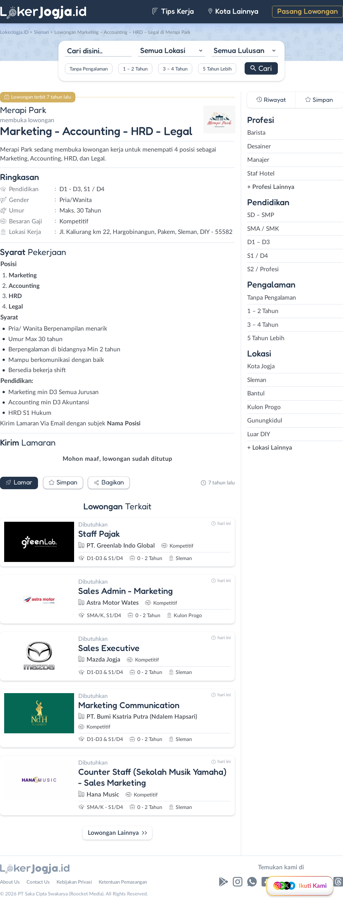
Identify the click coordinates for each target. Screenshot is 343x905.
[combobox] (171, 51)
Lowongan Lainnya (113, 833)
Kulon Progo (264, 407)
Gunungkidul (264, 421)
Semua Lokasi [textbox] (162, 50)
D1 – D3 (258, 242)
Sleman (256, 380)
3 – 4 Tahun (175, 68)
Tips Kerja (173, 11)
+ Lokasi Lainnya (269, 448)
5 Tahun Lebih (217, 68)
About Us (10, 882)
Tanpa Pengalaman (89, 68)
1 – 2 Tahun (135, 68)
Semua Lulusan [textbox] (239, 50)
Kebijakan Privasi (74, 882)
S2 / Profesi (263, 269)
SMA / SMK (263, 229)
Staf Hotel (260, 174)
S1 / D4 (257, 256)
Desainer (259, 147)
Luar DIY (258, 434)
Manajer (258, 160)
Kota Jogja (261, 366)
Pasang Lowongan (307, 11)
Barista (256, 133)
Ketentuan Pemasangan (123, 882)
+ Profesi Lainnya (270, 187)
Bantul (255, 394)
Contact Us (38, 882)
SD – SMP (260, 215)
